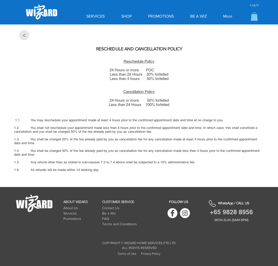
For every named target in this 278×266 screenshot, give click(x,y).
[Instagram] (185, 213)
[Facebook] (172, 213)
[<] (24, 35)
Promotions (72, 219)
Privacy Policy (150, 254)
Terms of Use (126, 254)
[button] (254, 16)
